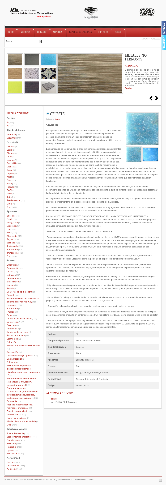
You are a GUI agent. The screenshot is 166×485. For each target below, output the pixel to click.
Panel (11, 180)
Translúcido (14, 249)
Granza (12, 167)
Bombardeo (14, 401)
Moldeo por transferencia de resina (23, 347)
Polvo (11, 193)
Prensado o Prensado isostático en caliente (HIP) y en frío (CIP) (23, 300)
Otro (12, 207)
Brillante (13, 216)
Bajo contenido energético (22, 437)
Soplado (12, 285)
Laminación (14, 278)
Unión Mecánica (15, 359)
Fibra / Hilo (14, 163)
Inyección (13, 325)
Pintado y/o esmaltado (19, 411)
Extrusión (13, 275)
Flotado (11, 288)
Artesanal (13, 134)
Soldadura (13, 362)
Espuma (12, 160)
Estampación (14, 268)
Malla (10, 177)
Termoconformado (18, 335)
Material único (15, 453)
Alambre (12, 146)
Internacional (16, 465)
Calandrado (14, 339)
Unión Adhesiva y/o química (22, 355)
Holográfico (13, 222)
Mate (12, 232)
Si (10, 122)
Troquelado (13, 308)
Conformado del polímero (22, 318)
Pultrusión (13, 342)
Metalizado (14, 236)
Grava (11, 170)
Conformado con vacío (19, 332)
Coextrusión (14, 352)
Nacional (13, 462)
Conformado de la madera (21, 292)
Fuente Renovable (18, 433)
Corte (12, 315)
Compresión (15, 322)
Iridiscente (13, 226)
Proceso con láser (16, 414)
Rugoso (13, 239)
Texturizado (15, 246)
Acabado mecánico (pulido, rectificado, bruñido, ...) (20, 406)
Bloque (12, 153)
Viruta (11, 204)
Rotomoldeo (14, 329)
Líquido (12, 173)
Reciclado (14, 443)
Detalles (128, 88)
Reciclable (14, 447)
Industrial (14, 138)
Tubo (11, 197)
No (11, 126)
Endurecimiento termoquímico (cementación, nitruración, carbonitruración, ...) (21, 381)
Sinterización (14, 282)
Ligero (12, 450)
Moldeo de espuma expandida (22, 421)
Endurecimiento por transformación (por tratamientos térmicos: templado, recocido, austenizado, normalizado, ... (22, 393)
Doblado (12, 295)
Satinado (13, 243)
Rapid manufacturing (18, 418)
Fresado (12, 312)
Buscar (9, 41)
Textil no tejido (16, 200)
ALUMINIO (131, 66)
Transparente (15, 253)
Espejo (12, 219)
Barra (10, 150)
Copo (11, 156)
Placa (12, 183)
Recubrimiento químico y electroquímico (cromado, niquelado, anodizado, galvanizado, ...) (23, 370)
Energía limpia (16, 440)
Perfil (10, 190)
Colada (12, 271)
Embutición (13, 265)
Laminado (14, 305)
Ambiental (14, 469)
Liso (11, 229)
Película (12, 187)
